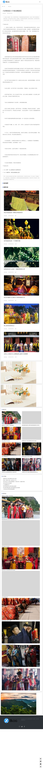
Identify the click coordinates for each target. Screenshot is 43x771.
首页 (4, 6)
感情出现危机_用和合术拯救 (27, 456)
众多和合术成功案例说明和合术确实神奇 (9, 472)
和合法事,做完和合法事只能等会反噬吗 (9, 486)
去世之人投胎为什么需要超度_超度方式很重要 (16, 354)
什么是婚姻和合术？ (6, 484)
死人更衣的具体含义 (9, 325)
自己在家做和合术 (5, 456)
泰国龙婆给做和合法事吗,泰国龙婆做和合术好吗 (30, 425)
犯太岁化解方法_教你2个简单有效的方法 (14, 297)
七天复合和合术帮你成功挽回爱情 (9, 489)
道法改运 (9, 6)
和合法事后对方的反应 (6, 440)
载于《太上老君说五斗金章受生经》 (13, 169)
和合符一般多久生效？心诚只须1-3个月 (9, 480)
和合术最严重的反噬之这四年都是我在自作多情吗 (11, 487)
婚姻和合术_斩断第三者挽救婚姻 (8, 425)
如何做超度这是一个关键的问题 (12, 241)
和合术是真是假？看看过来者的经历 (13, 212)
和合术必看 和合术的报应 (7, 483)
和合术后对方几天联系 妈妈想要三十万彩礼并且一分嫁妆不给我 (14, 481)
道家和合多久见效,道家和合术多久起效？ (29, 440)
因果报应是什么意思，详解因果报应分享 (14, 269)
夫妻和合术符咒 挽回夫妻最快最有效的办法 (30, 472)
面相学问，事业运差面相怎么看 (12, 172)
